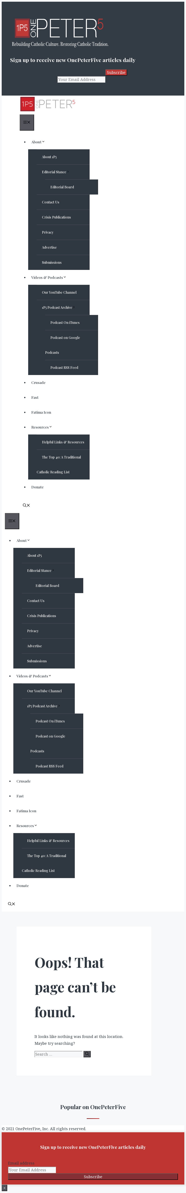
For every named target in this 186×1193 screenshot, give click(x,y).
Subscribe (116, 72)
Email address (70, 72)
